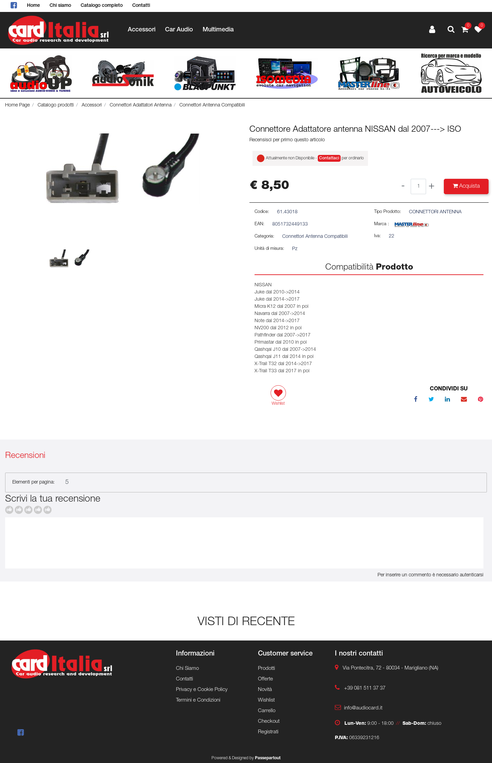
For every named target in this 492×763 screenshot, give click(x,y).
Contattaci (329, 158)
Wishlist (266, 700)
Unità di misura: (269, 249)
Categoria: (264, 236)
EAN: (259, 224)
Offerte (265, 679)
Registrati (268, 732)
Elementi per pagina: (33, 482)
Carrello (266, 711)
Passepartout (268, 758)
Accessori (141, 30)
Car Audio (179, 30)
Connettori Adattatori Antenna (141, 105)
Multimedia (218, 30)
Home (33, 5)
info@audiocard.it (363, 708)
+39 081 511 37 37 (364, 688)
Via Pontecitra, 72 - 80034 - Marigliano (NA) (390, 668)
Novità (265, 689)
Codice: (262, 212)
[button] (451, 30)
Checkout (268, 721)
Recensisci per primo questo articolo (287, 140)
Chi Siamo (187, 668)
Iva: (377, 236)
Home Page (17, 105)
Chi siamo (60, 5)
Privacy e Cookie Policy (202, 689)
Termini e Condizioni (198, 700)
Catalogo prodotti (56, 105)
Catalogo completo (102, 5)
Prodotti (266, 668)
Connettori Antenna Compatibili (212, 105)
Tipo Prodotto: (387, 212)
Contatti (141, 5)
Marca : (381, 224)
